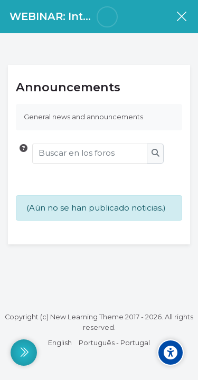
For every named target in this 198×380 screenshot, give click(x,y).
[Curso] (181, 16)
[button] (23, 154)
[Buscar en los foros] (90, 154)
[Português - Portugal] (114, 343)
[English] (60, 343)
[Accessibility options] (170, 352)
